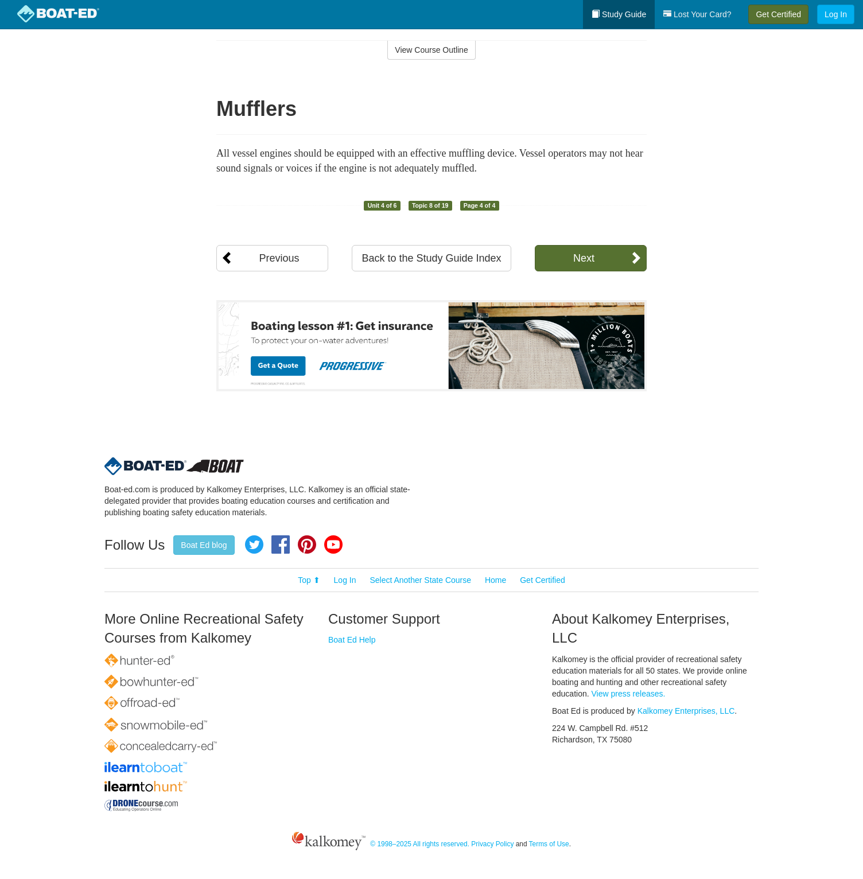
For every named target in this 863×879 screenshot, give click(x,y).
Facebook (280, 544)
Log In (836, 14)
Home (495, 580)
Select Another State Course (420, 580)
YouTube (333, 544)
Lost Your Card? (697, 14)
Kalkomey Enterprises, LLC (686, 710)
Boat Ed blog (204, 545)
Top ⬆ (309, 580)
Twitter (254, 544)
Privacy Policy (492, 844)
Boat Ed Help (352, 639)
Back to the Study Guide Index (431, 258)
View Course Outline (431, 50)
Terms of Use (549, 844)
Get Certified (778, 14)
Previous (279, 258)
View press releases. (629, 693)
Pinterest (307, 544)
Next (583, 258)
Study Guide (619, 14)
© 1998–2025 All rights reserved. (419, 844)
